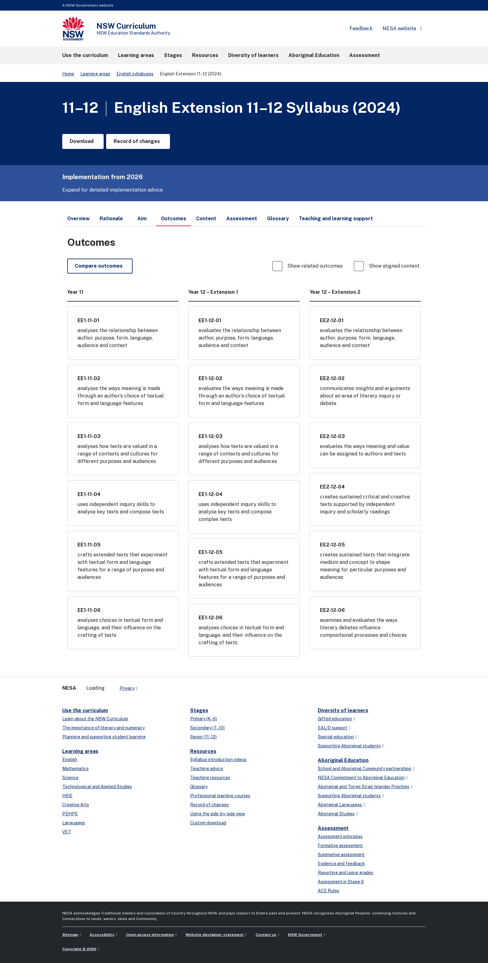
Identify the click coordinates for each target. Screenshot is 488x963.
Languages (73, 822)
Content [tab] (206, 219)
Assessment (333, 828)
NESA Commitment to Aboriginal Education (361, 777)
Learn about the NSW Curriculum (95, 718)
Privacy (127, 688)
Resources (203, 751)
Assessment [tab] (241, 219)
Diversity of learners (343, 710)
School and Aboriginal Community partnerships (364, 768)
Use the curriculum (85, 710)
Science (70, 777)
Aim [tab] (142, 219)
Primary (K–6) (203, 718)
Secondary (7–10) (207, 727)
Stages (199, 710)
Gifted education (335, 718)
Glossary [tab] (278, 219)
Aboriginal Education (343, 760)
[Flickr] (174, 685)
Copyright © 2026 (79, 949)
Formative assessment (340, 845)
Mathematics (75, 768)
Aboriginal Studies (336, 813)
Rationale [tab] (111, 219)
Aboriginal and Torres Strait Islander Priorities (363, 786)
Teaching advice (206, 768)
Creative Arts (75, 804)
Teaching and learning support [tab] (336, 219)
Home (68, 73)
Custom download (208, 822)
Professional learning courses (220, 795)
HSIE (67, 795)
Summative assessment (341, 854)
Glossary (199, 786)
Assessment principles (340, 836)
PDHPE (70, 813)
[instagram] (168, 685)
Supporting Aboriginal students (349, 745)
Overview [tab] (78, 219)
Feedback (361, 28)
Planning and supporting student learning (104, 736)
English (69, 759)
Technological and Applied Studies (97, 786)
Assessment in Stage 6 (341, 881)
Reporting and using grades (345, 872)
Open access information (150, 934)
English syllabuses (134, 73)
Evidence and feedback (341, 863)
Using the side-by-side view (217, 813)
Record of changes (209, 804)
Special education (336, 736)
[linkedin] (155, 685)
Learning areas (95, 73)
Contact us (266, 934)
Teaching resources (210, 777)
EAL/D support (332, 727)
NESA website (399, 28)
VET (66, 831)
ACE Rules (328, 890)
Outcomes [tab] (173, 221)
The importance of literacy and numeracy (103, 727)
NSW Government (305, 934)
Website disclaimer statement (214, 934)
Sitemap (70, 934)
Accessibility (102, 934)
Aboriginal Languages (340, 804)
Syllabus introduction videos (218, 759)
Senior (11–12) (203, 736)
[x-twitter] (149, 685)
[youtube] (161, 685)
